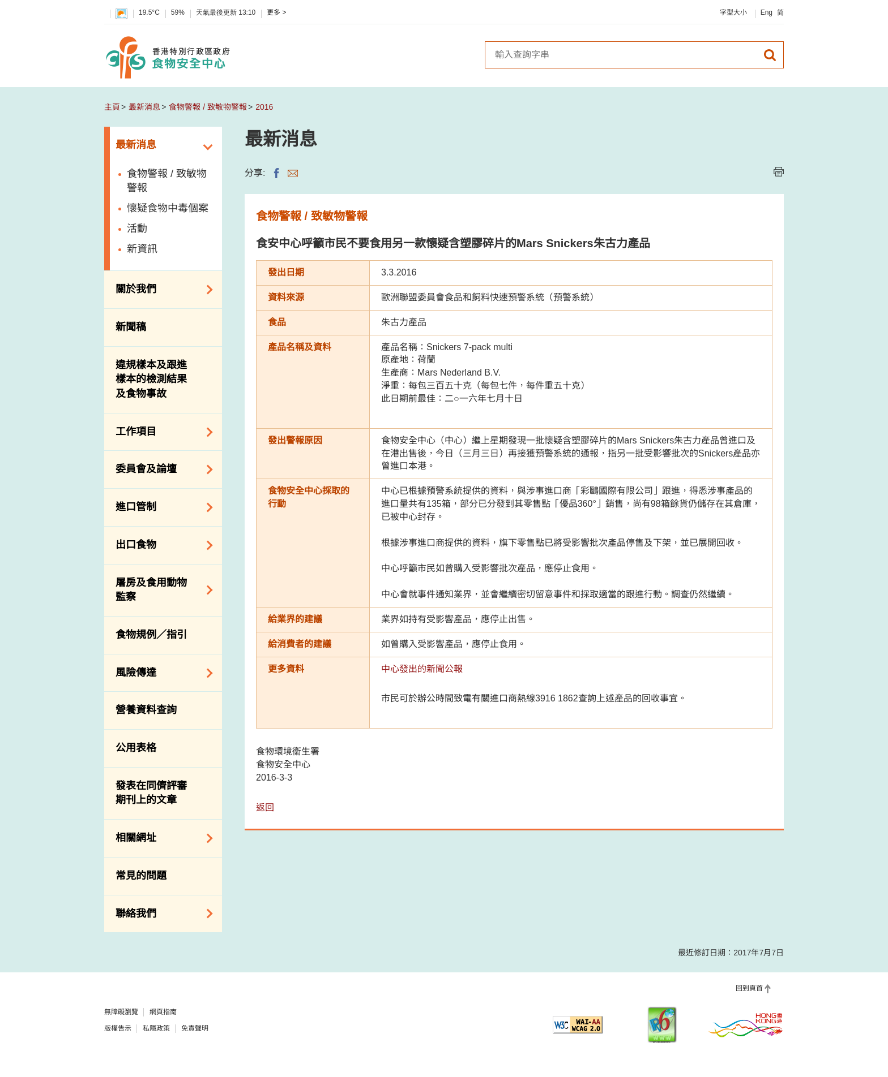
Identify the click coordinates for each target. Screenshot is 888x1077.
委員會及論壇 (160, 469)
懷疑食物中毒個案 (167, 208)
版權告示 (117, 1028)
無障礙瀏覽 (121, 1012)
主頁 (112, 106)
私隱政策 (156, 1028)
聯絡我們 (160, 913)
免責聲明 (194, 1028)
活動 (137, 228)
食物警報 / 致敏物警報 (208, 106)
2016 (264, 106)
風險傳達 (160, 673)
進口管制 (160, 507)
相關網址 (160, 838)
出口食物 (160, 545)
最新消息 (144, 106)
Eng (766, 12)
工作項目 (160, 432)
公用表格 (136, 747)
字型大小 (733, 12)
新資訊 (142, 249)
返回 (265, 807)
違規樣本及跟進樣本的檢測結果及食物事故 (151, 379)
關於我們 (160, 289)
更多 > (276, 12)
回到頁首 (749, 988)
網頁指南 (163, 1012)
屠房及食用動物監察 (160, 590)
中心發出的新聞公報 (422, 669)
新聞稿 (131, 327)
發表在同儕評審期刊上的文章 (151, 793)
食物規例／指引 (151, 634)
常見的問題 (141, 875)
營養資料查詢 (146, 710)
